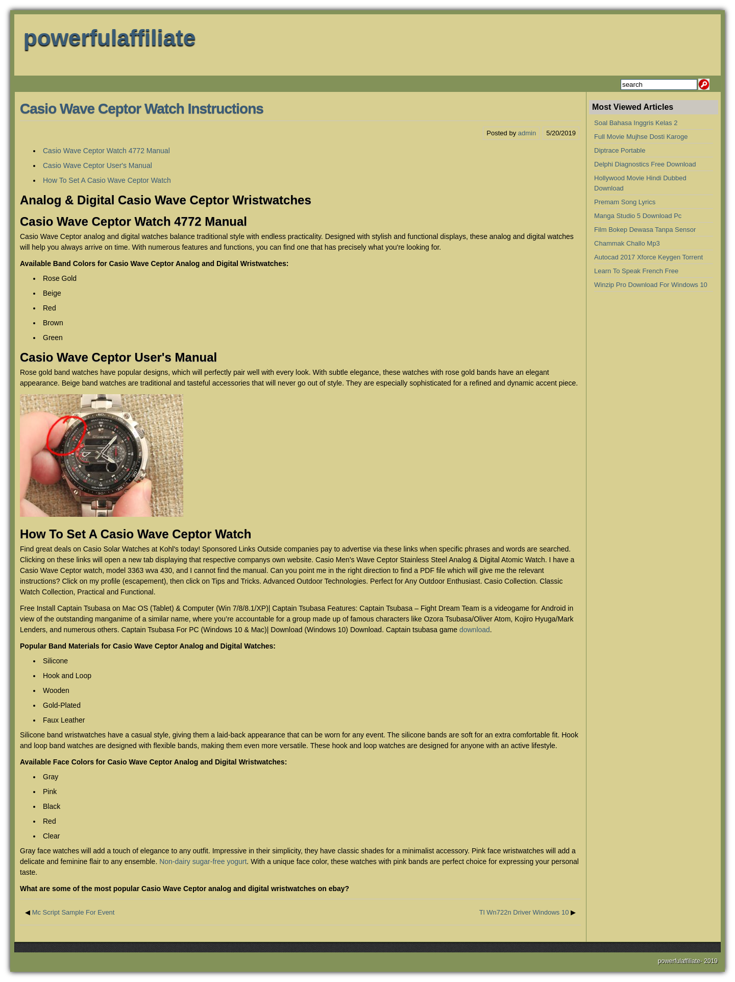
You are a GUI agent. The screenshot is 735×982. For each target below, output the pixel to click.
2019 (711, 961)
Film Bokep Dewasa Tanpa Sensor (645, 229)
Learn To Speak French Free (636, 271)
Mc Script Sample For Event (73, 912)
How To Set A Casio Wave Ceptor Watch (107, 180)
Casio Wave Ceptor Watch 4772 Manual (106, 151)
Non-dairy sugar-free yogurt (203, 861)
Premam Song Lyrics (624, 202)
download (474, 630)
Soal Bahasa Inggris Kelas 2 (635, 123)
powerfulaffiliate (109, 37)
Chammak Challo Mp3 (627, 243)
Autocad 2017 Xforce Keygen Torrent (648, 257)
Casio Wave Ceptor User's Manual (97, 165)
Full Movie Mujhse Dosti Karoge (641, 136)
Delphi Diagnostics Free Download (645, 164)
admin (527, 133)
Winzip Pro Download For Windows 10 (650, 285)
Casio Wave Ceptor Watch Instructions (141, 108)
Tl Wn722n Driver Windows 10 (524, 912)
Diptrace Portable (619, 150)
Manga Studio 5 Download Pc (637, 216)
